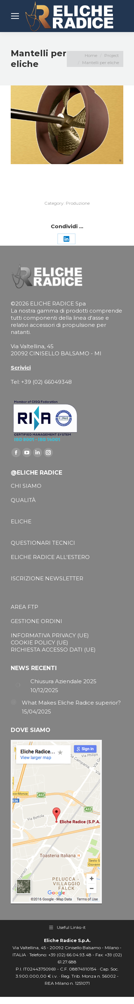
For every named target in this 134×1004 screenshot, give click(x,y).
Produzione (78, 203)
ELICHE (21, 521)
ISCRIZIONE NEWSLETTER (47, 578)
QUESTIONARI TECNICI (43, 542)
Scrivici (21, 367)
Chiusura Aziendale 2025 (63, 681)
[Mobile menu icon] (15, 16)
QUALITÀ (23, 500)
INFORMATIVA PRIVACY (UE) (50, 635)
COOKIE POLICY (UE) (39, 642)
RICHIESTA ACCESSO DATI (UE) (53, 649)
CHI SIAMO (26, 485)
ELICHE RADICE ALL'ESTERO (50, 557)
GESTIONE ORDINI (36, 621)
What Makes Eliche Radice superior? (71, 702)
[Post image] (18, 685)
